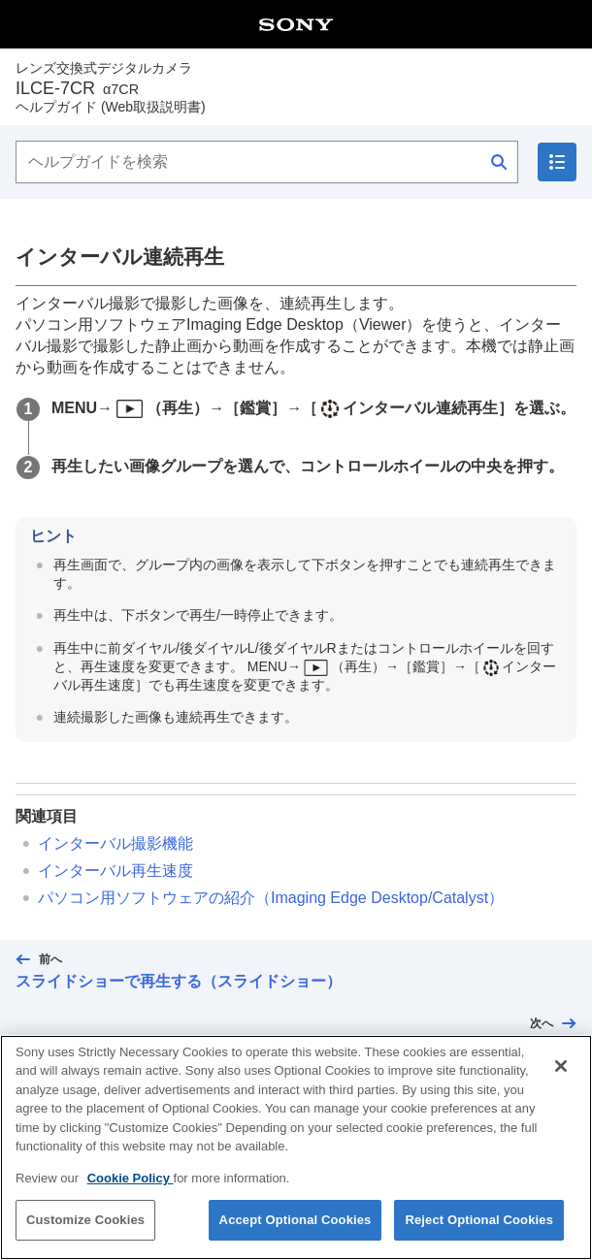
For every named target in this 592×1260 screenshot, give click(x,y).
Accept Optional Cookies (295, 1231)
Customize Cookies (85, 1231)
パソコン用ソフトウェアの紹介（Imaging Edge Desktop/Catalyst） (271, 897)
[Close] (561, 1076)
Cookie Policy (130, 1188)
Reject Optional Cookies (479, 1231)
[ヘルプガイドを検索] (267, 162)
